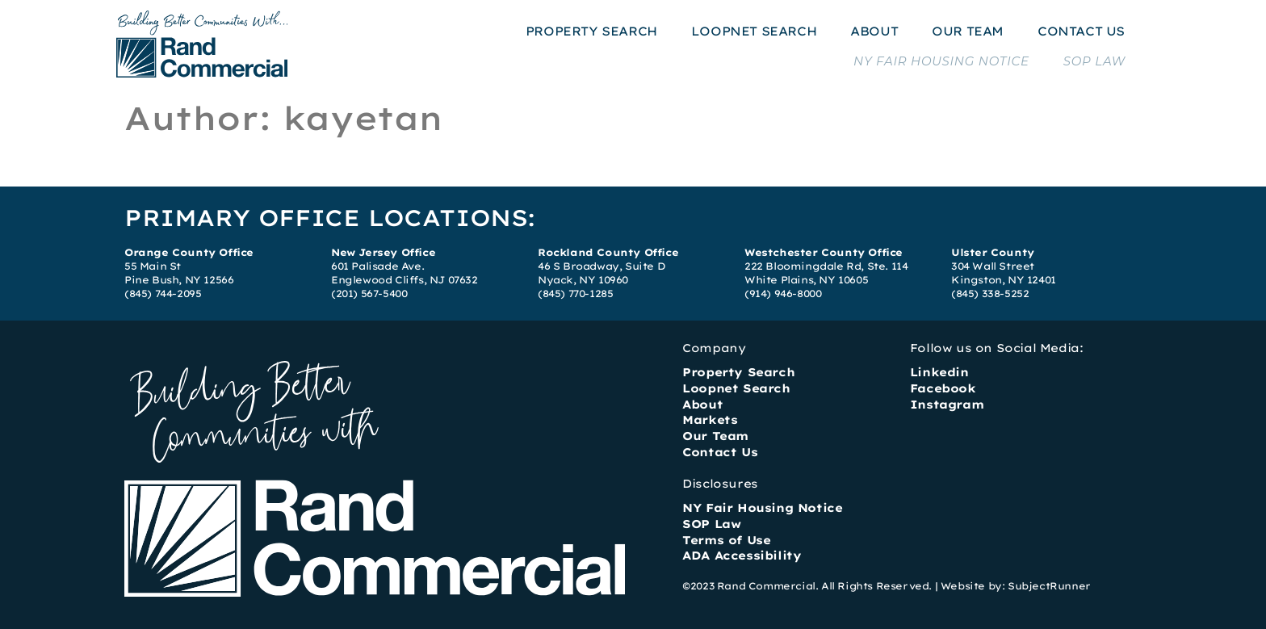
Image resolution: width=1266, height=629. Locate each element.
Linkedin (939, 372)
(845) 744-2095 (162, 293)
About (702, 404)
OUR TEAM (968, 31)
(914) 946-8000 (782, 293)
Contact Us (719, 452)
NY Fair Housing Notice (762, 508)
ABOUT (874, 31)
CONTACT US (1081, 31)
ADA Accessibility (741, 555)
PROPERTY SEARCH (591, 31)
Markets (709, 420)
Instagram (946, 404)
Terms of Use (726, 540)
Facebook (943, 388)
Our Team (715, 436)
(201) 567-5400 (369, 293)
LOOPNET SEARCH (753, 31)
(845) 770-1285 (575, 293)
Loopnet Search (736, 388)
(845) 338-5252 (990, 293)
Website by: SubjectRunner (1016, 586)
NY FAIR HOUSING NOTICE (941, 61)
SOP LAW (1094, 61)
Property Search (738, 372)
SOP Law (711, 524)
